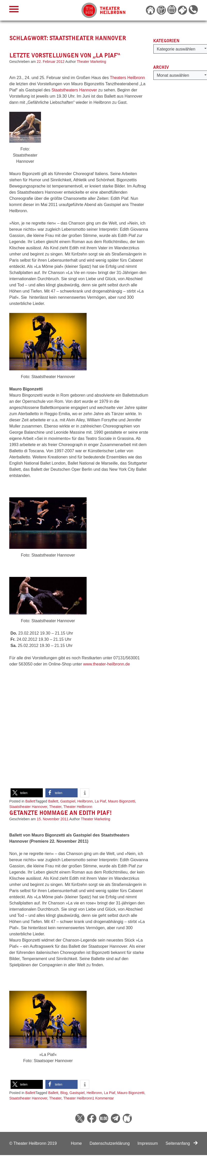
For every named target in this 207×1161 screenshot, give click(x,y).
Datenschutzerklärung (109, 1143)
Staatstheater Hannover (28, 807)
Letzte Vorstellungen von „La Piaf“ (64, 55)
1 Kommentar (103, 1098)
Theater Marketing (91, 61)
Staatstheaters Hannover (75, 90)
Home (76, 1143)
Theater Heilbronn (77, 807)
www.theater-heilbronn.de (106, 664)
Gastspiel (67, 801)
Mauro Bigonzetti (121, 801)
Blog (64, 1093)
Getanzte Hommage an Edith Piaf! (60, 813)
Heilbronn (85, 801)
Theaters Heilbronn (127, 77)
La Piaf (100, 801)
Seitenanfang (181, 1143)
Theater (55, 807)
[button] (27, 792)
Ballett (30, 801)
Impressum (147, 1143)
